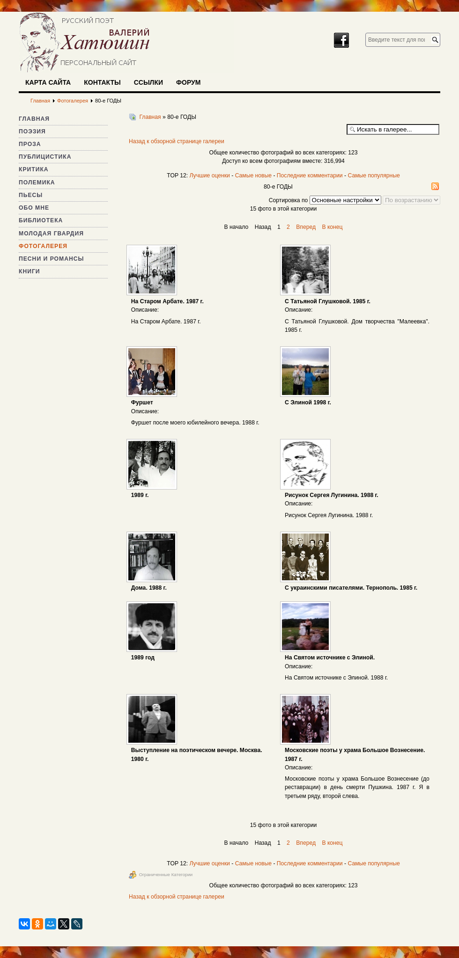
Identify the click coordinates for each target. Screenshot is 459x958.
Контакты (102, 82)
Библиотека (41, 220)
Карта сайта (48, 82)
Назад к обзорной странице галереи (176, 141)
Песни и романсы (51, 259)
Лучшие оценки (209, 175)
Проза (30, 144)
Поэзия (32, 131)
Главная (34, 119)
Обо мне (34, 208)
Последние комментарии (310, 175)
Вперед (306, 227)
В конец (332, 227)
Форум (188, 82)
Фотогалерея (43, 246)
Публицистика (45, 157)
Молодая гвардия (51, 233)
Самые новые (253, 175)
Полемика (37, 182)
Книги (29, 271)
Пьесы (31, 195)
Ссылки (148, 82)
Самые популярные (374, 175)
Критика (34, 169)
